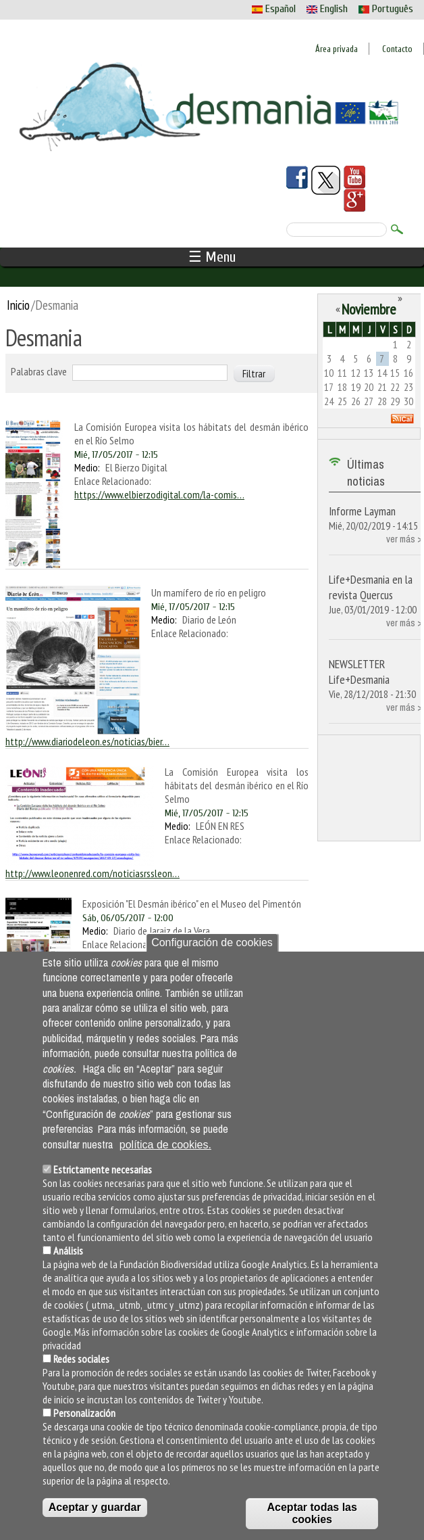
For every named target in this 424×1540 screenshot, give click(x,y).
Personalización (84, 1413)
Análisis (68, 1250)
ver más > (404, 538)
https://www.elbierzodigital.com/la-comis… (159, 494)
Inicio (18, 304)
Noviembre (369, 309)
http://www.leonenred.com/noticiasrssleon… (92, 873)
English (327, 9)
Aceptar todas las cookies (312, 1513)
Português (386, 9)
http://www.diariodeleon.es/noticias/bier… (87, 741)
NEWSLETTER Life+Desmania (359, 671)
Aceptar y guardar (95, 1507)
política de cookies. (165, 1144)
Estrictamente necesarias (102, 1169)
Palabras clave (39, 371)
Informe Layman (362, 511)
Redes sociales (81, 1359)
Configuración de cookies (212, 942)
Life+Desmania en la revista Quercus (371, 587)
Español (274, 9)
